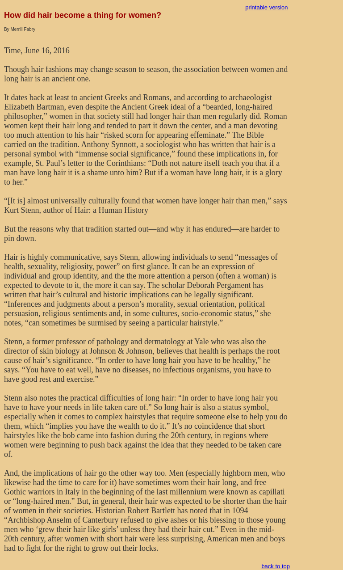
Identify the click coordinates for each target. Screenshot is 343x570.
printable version (266, 7)
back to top (275, 566)
